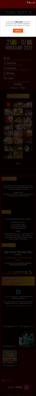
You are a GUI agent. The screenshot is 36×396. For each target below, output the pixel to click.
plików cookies (19, 13)
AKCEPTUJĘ (18, 22)
